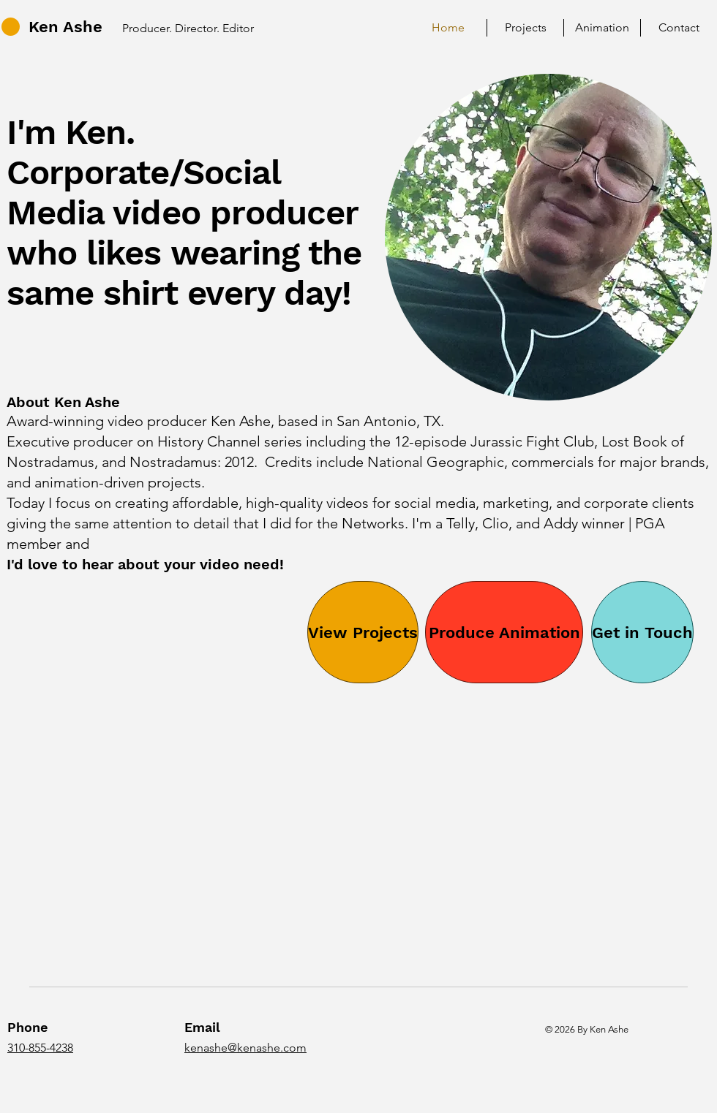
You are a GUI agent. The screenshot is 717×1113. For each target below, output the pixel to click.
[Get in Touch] (642, 632)
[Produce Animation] (504, 632)
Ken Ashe (65, 27)
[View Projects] (362, 632)
